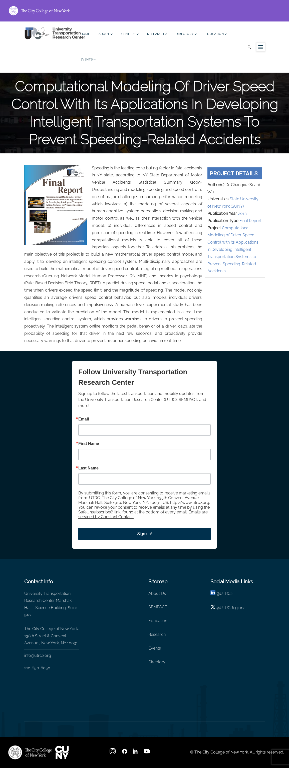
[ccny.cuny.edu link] (144, 10)
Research (157, 34)
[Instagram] (113, 753)
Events (88, 60)
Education (216, 34)
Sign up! (144, 534)
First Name (88, 444)
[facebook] (125, 753)
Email (83, 419)
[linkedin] (212, 593)
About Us (157, 593)
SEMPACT (157, 607)
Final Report (250, 220)
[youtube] (147, 753)
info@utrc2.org (37, 655)
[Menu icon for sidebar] (260, 47)
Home (85, 34)
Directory (186, 34)
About (106, 34)
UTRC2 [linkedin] (226, 593)
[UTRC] (30, 752)
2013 (242, 213)
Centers (130, 34)
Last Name (88, 468)
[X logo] (212, 607)
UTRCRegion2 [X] (232, 607)
